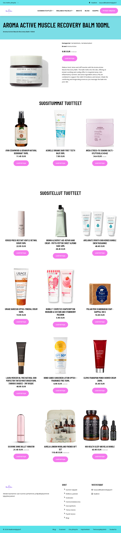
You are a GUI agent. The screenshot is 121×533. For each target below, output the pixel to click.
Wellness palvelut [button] (64, 11)
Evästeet (62, 529)
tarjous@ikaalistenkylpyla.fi (107, 3)
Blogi (87, 11)
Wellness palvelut (72, 494)
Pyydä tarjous (109, 11)
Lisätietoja (69, 58)
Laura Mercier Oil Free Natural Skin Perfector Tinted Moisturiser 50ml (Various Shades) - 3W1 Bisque (21, 380)
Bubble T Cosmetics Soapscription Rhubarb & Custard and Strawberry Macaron (60, 312)
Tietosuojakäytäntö (99, 529)
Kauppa (95, 11)
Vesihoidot (69, 498)
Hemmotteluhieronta (73, 502)
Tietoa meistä (70, 510)
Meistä (79, 11)
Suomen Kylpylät (71, 490)
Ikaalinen (94, 3)
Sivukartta (113, 529)
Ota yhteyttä (73, 529)
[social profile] (18, 3)
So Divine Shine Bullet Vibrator (21, 446)
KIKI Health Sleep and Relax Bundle (100, 446)
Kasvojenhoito (71, 506)
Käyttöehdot (85, 529)
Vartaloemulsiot (86, 43)
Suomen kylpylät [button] (44, 11)
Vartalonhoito (75, 43)
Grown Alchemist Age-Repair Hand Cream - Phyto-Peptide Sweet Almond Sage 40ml (60, 243)
